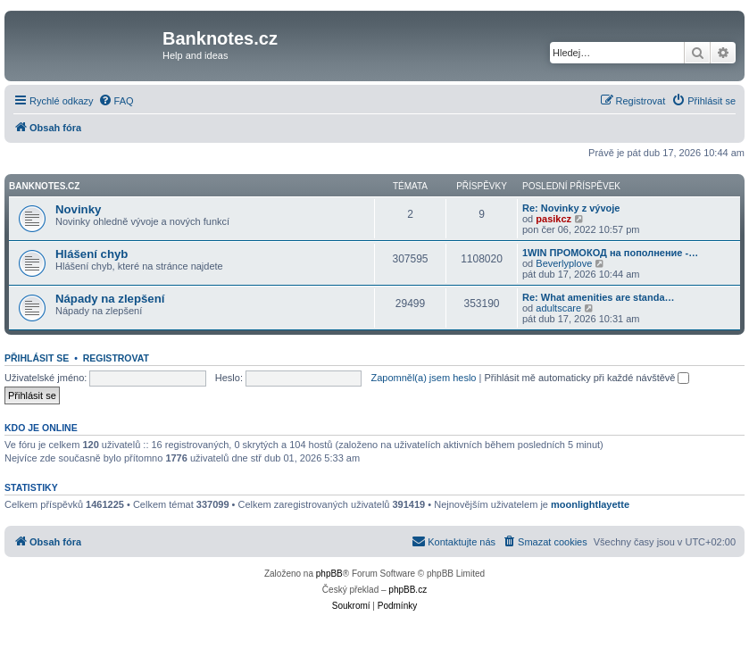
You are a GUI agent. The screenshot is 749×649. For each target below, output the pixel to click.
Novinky (78, 209)
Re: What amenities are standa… (598, 297)
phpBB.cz (407, 590)
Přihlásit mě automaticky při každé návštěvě (586, 377)
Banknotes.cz (44, 186)
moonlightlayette (590, 504)
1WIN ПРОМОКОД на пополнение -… (610, 252)
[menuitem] (116, 101)
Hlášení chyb (91, 254)
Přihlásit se (36, 358)
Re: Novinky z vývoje (571, 208)
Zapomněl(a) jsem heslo (423, 377)
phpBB (329, 573)
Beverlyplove (564, 263)
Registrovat (116, 358)
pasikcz (553, 218)
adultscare (558, 308)
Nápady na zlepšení (109, 298)
